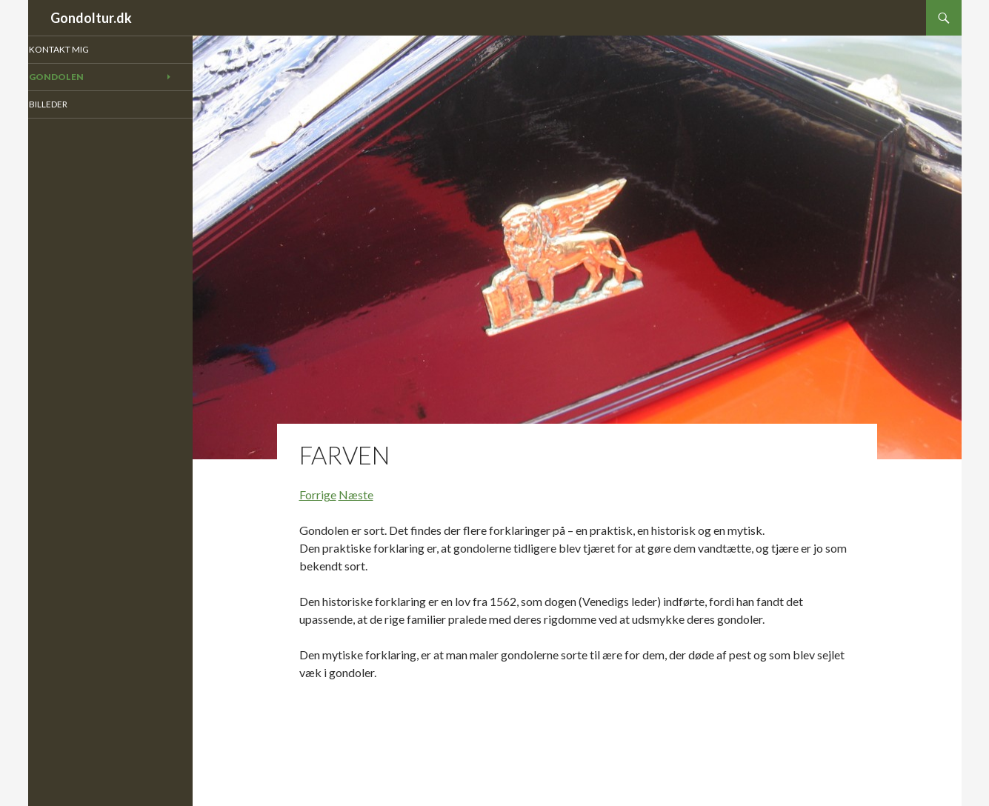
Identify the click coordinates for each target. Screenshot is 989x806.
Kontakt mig (78, 49)
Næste (356, 494)
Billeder (68, 105)
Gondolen (75, 77)
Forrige (317, 494)
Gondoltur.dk (91, 18)
